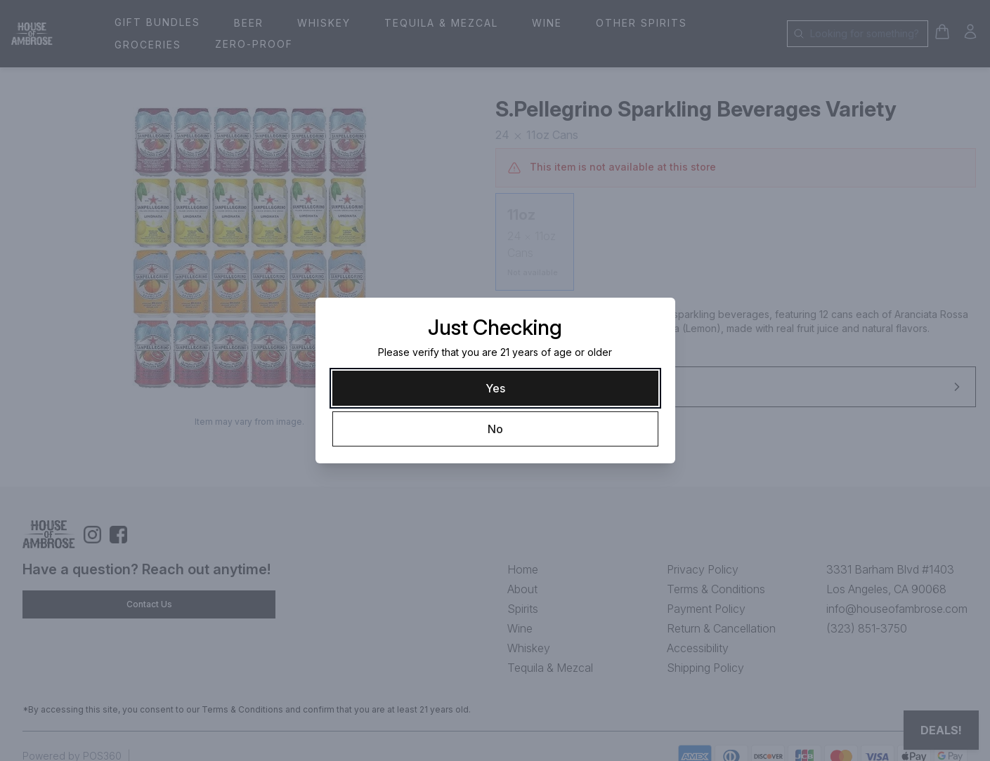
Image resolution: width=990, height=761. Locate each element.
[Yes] (495, 388)
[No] (495, 428)
